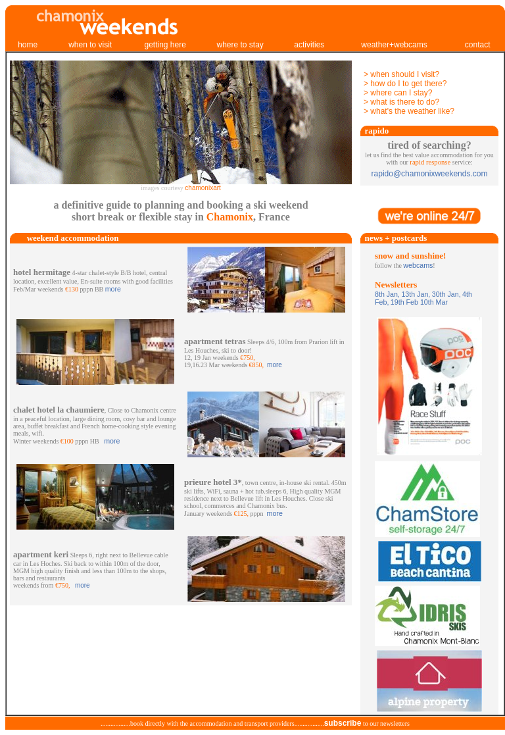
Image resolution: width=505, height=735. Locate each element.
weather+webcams (394, 44)
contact (478, 44)
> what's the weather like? (409, 111)
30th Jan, (446, 294)
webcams (418, 265)
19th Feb (404, 302)
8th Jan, (387, 294)
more (113, 289)
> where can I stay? (398, 92)
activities (309, 44)
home (27, 44)
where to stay (239, 44)
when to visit (90, 44)
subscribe (343, 723)
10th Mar (433, 302)
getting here (164, 44)
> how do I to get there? (405, 83)
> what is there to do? (401, 102)
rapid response (430, 162)
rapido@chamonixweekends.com (430, 173)
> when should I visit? (401, 74)
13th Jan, (415, 294)
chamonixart (202, 187)
